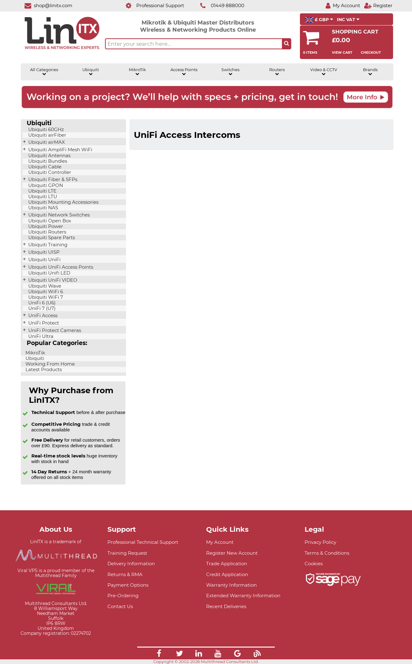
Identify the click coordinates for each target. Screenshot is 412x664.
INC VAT (348, 19)
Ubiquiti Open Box (49, 221)
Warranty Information (231, 585)
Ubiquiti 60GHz (45, 129)
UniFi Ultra (40, 336)
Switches (230, 71)
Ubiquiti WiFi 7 (45, 297)
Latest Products (43, 369)
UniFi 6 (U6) (41, 303)
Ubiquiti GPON (45, 185)
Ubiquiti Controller (49, 172)
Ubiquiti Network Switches (58, 215)
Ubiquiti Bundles (47, 161)
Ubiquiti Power (45, 226)
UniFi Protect (43, 323)
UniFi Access (42, 315)
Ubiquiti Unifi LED (48, 273)
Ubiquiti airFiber (46, 135)
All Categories (44, 71)
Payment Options (127, 585)
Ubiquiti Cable (44, 167)
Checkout (371, 52)
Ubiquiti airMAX (46, 142)
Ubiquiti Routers (46, 232)
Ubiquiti (90, 71)
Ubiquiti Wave (44, 286)
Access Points (183, 71)
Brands (370, 71)
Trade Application (226, 563)
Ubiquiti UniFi (44, 259)
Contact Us (120, 606)
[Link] (159, 654)
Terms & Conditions (327, 553)
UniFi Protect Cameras (54, 330)
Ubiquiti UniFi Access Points (60, 267)
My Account (219, 542)
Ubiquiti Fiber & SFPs (52, 179)
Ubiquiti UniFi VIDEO (52, 280)
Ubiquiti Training (47, 245)
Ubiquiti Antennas (48, 155)
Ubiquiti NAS (42, 208)
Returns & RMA (125, 574)
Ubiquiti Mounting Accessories (62, 202)
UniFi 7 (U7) (41, 308)
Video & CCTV (323, 71)
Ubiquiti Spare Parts (51, 237)
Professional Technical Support (142, 542)
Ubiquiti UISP (43, 252)
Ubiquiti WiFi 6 (45, 291)
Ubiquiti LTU (42, 196)
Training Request (127, 553)
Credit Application (227, 574)
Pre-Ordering (122, 595)
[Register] (378, 5)
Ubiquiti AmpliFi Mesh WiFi (59, 149)
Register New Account (232, 553)
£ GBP (319, 20)
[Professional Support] (151, 5)
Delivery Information (131, 563)
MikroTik (137, 71)
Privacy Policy (320, 542)
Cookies (314, 563)
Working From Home (49, 364)
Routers (277, 71)
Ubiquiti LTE (42, 191)
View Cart (342, 52)
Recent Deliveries (226, 606)
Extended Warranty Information (243, 595)
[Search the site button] (286, 43)
